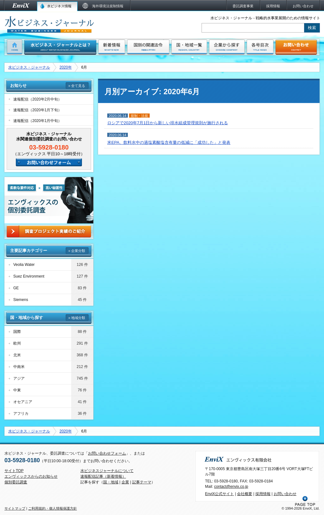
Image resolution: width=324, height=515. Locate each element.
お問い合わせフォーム (107, 453)
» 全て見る (76, 86)
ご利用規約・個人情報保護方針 (52, 508)
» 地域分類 (76, 318)
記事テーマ (141, 482)
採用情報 (263, 494)
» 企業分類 (76, 251)
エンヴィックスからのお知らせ (31, 476)
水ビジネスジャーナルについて (107, 471)
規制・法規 (139, 116)
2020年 (65, 67)
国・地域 (110, 482)
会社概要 (244, 494)
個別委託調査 (15, 482)
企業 (125, 482)
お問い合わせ (285, 494)
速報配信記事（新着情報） (103, 476)
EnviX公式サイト (219, 494)
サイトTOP (13, 471)
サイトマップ (14, 508)
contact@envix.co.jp (231, 486)
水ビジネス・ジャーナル (29, 67)
